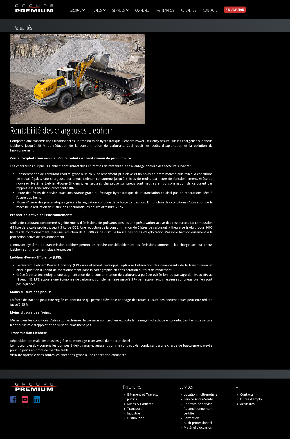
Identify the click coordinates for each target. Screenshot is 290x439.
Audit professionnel (198, 423)
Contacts (247, 394)
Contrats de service (198, 404)
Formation (191, 418)
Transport (134, 408)
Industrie (133, 413)
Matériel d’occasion (198, 427)
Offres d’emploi (251, 399)
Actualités (247, 404)
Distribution (135, 418)
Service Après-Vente (198, 399)
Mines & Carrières (140, 404)
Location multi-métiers (200, 394)
